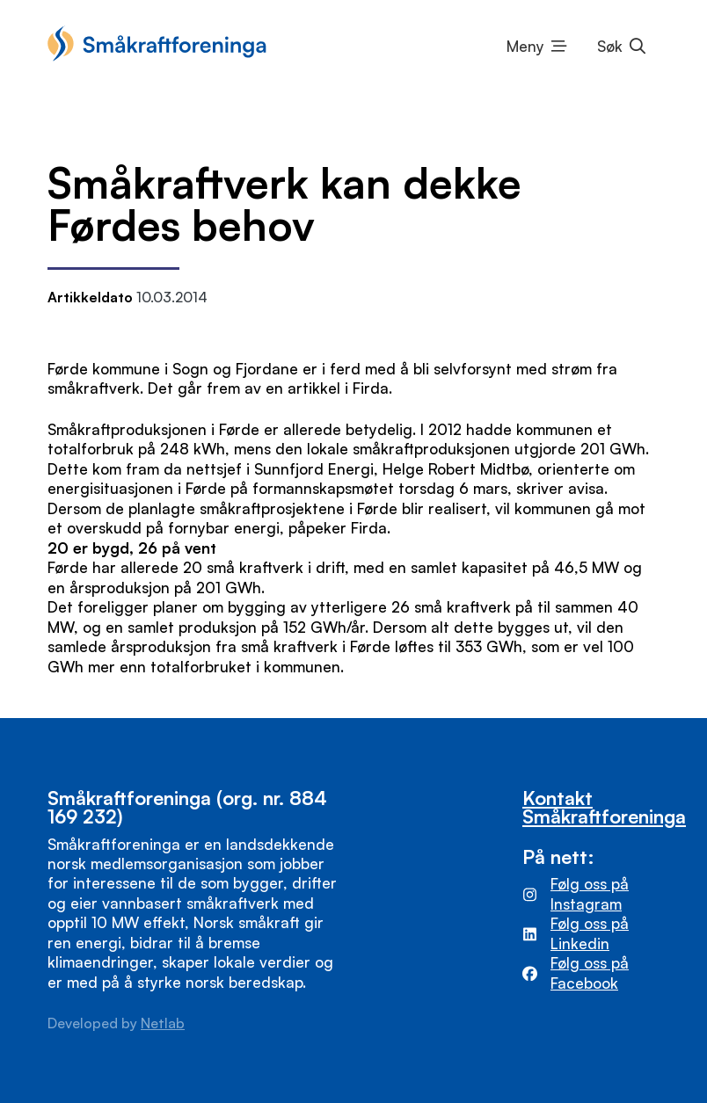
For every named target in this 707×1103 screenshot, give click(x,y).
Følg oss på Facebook (589, 972)
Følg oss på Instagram (589, 893)
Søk (610, 46)
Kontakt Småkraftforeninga (604, 807)
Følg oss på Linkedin (589, 933)
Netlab (163, 1023)
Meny (525, 46)
